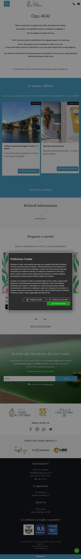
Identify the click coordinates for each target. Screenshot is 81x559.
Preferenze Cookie (34, 300)
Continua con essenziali (58, 300)
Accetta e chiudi (58, 304)
